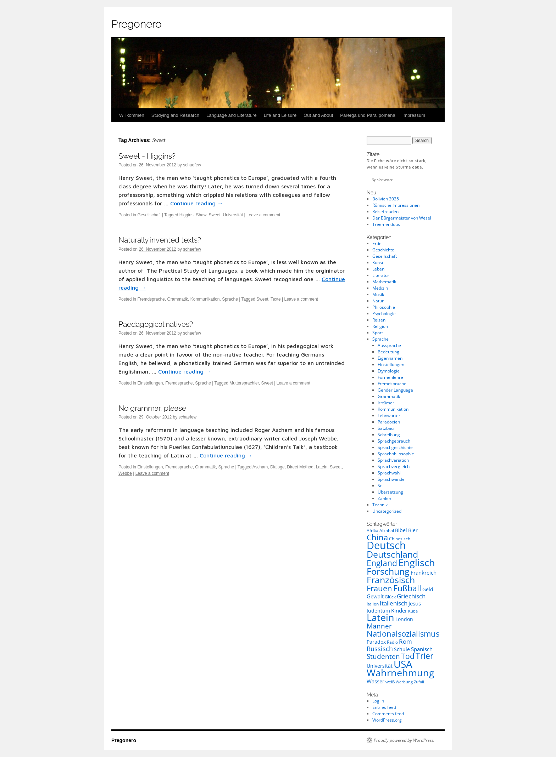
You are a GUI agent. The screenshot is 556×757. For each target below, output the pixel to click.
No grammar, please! (153, 408)
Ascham (260, 467)
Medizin (380, 288)
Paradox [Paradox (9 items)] (376, 641)
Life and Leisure (280, 115)
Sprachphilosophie (396, 454)
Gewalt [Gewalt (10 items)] (375, 596)
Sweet (214, 214)
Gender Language (395, 390)
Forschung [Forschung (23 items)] (388, 571)
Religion (380, 326)
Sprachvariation (393, 460)
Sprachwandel (392, 479)
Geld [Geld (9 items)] (427, 589)
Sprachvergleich (394, 466)
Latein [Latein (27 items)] (380, 617)
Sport (377, 333)
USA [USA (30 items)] (403, 664)
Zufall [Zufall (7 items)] (419, 681)
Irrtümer (386, 403)
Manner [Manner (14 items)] (379, 626)
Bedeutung (388, 352)
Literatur (380, 275)
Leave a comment (263, 214)
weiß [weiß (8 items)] (390, 682)
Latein (322, 467)
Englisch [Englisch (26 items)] (416, 562)
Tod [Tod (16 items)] (408, 656)
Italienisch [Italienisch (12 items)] (393, 603)
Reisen (378, 320)
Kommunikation (205, 299)
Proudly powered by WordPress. (404, 740)
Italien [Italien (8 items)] (373, 604)
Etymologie (389, 371)
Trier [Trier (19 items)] (424, 655)
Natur (378, 301)
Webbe (125, 473)
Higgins (186, 214)
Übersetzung (390, 492)
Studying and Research (175, 115)
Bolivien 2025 (385, 199)
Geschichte (383, 250)
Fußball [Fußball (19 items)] (407, 588)
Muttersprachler (244, 383)
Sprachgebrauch (394, 441)
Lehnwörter (389, 415)
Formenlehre (390, 377)
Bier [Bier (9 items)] (413, 530)
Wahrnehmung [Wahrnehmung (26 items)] (400, 672)
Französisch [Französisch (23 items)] (391, 580)
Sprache (230, 299)
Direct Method (300, 467)
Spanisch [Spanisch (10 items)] (422, 649)
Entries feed (384, 707)
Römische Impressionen (395, 205)
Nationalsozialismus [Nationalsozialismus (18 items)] (403, 633)
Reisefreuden (385, 212)
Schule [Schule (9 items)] (402, 649)
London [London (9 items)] (404, 619)
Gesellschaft (149, 214)
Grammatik (177, 299)
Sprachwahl (389, 473)
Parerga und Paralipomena (367, 115)
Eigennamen (390, 358)
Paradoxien (389, 422)
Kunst (377, 263)
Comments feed (388, 714)
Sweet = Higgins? (147, 156)
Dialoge (277, 467)
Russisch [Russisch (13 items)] (380, 648)
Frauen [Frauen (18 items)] (379, 588)
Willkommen (131, 115)
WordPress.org (387, 720)
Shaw (201, 214)
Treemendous (386, 224)
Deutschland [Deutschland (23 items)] (392, 554)
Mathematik (384, 282)
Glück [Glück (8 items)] (390, 597)
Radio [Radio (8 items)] (392, 642)
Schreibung (389, 435)
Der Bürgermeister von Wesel (401, 218)
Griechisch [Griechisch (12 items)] (411, 596)
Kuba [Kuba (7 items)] (413, 611)
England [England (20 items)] (382, 563)
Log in (378, 701)
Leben (378, 269)
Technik (380, 505)
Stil (381, 486)
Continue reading (196, 203)
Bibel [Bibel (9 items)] (401, 530)
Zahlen (384, 498)
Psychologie (384, 314)
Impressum (413, 115)
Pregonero (136, 24)
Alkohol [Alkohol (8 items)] (386, 531)
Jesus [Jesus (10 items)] (414, 603)
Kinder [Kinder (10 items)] (399, 610)
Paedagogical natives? (155, 324)
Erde (377, 243)
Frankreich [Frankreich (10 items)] (424, 572)
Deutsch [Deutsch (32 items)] (386, 545)
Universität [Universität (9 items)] (380, 665)
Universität (233, 214)
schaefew (192, 165)
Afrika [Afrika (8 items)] (372, 531)
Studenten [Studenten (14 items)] (383, 656)
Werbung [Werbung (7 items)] (404, 681)
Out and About (318, 115)
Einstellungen (150, 383)
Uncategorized (386, 511)
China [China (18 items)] (377, 537)
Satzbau (386, 428)
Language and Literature (231, 115)
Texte (276, 299)
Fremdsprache (151, 299)
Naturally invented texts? (159, 239)
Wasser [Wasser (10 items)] (375, 681)
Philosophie (383, 307)
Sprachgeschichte (395, 447)
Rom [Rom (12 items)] (405, 641)
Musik (378, 294)
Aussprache (389, 345)
